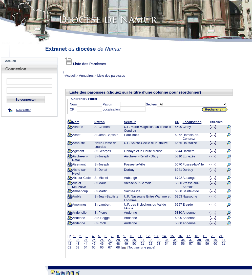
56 (183, 243)
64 (86, 247)
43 (78, 243)
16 (180, 236)
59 (207, 243)
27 (110, 240)
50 (134, 243)
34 (167, 240)
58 (199, 243)
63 (78, 247)
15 (172, 236)
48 (118, 243)
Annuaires (86, 75)
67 (110, 247)
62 (70, 247)
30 (134, 240)
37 (191, 240)
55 (175, 243)
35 (175, 240)
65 (94, 247)
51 (142, 243)
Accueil (10, 61)
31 (142, 240)
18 (197, 236)
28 (118, 240)
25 (94, 240)
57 (191, 243)
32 (151, 240)
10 (132, 236)
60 (216, 243)
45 (94, 243)
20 (213, 236)
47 (110, 243)
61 (224, 243)
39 (207, 240)
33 (159, 240)
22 (70, 240)
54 (167, 243)
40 (216, 240)
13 (156, 236)
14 (164, 236)
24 (86, 240)
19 (205, 236)
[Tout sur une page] (141, 247)
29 (126, 240)
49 (126, 243)
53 (159, 243)
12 (148, 236)
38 (199, 240)
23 (78, 240)
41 (224, 240)
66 (102, 247)
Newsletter (23, 110)
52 (151, 243)
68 (118, 247)
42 (70, 243)
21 (221, 236)
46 (102, 243)
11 (140, 236)
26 (102, 240)
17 (188, 236)
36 (183, 240)
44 (86, 243)
